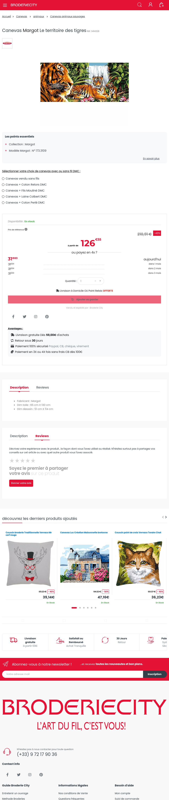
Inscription (155, 674)
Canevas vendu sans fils (22, 179)
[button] (139, 5)
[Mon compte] (150, 5)
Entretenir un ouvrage (15, 793)
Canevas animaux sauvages (67, 16)
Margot (30, 30)
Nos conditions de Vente (73, 793)
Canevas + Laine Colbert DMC (26, 197)
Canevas (21, 16)
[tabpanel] (30, 566)
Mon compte (122, 793)
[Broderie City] (24, 5)
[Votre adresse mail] (72, 674)
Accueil (6, 16)
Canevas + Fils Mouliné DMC (25, 191)
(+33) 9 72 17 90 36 (37, 754)
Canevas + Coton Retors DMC (26, 185)
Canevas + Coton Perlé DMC (25, 203)
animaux (38, 16)
